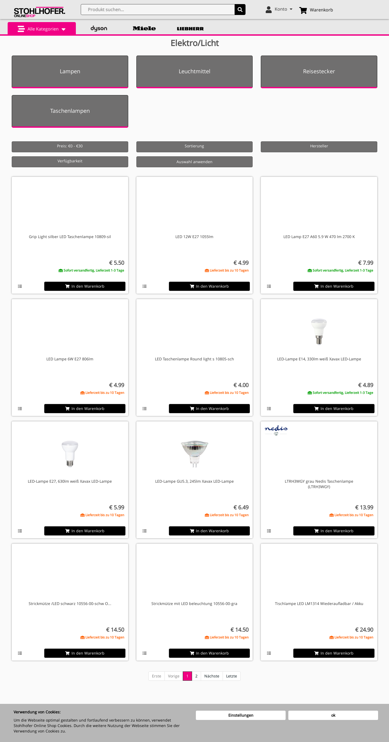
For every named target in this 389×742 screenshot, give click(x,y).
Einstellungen (240, 715)
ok (333, 715)
